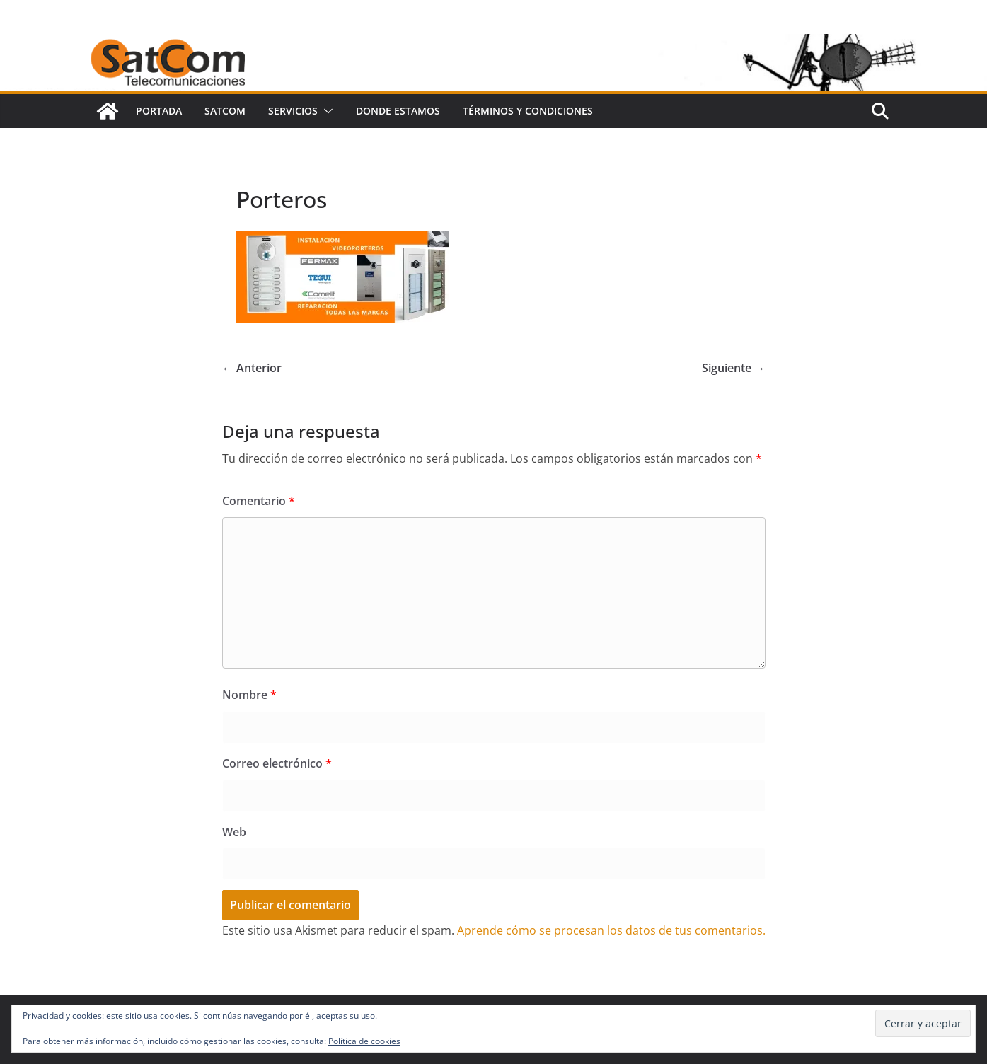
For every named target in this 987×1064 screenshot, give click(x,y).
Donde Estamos (398, 110)
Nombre (249, 694)
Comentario (258, 501)
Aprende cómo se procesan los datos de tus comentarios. (611, 930)
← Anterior (252, 368)
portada (159, 110)
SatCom (225, 110)
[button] (325, 111)
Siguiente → (734, 368)
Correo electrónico (277, 763)
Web (234, 832)
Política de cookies (364, 1041)
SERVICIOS (293, 110)
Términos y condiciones (528, 110)
